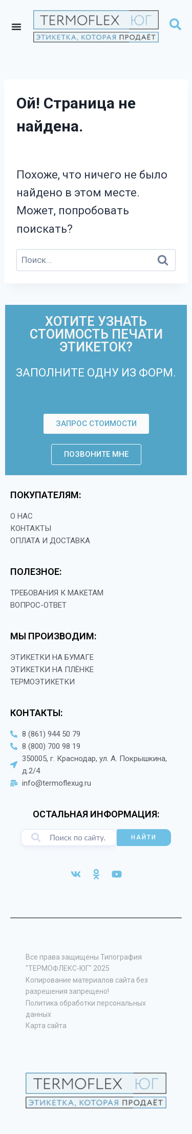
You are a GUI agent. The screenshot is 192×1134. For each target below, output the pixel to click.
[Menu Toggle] (16, 26)
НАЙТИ (144, 837)
